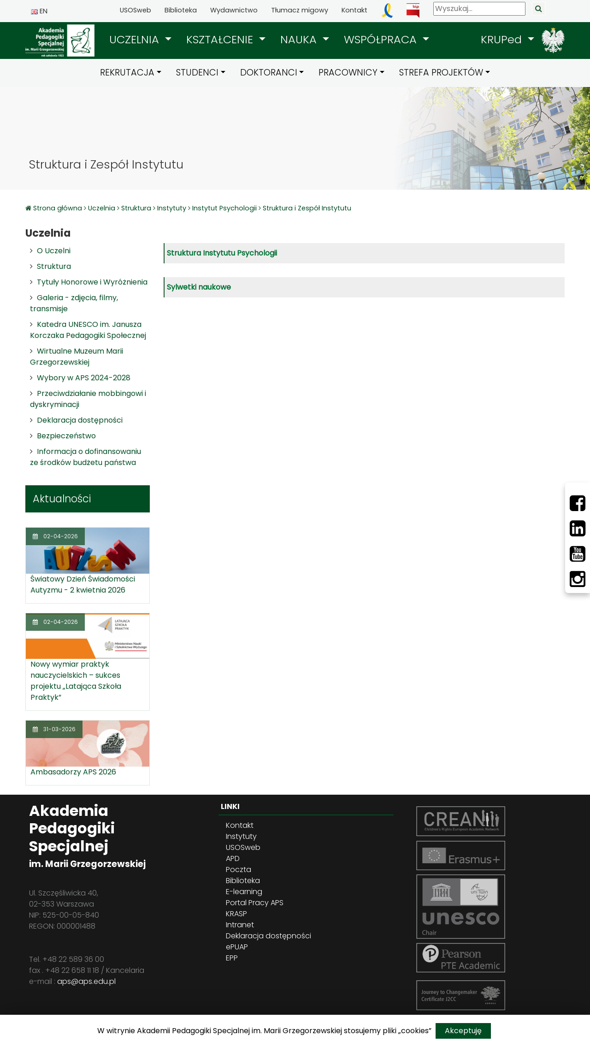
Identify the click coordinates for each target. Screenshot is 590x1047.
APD (233, 858)
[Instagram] (577, 579)
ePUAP (237, 947)
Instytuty (171, 208)
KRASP (236, 913)
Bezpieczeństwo (66, 435)
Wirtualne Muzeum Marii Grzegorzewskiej (76, 356)
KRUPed (503, 39)
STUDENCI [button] (197, 72)
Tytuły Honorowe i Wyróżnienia (92, 282)
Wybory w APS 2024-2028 (83, 377)
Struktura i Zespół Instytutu (307, 208)
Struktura (136, 208)
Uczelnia (101, 208)
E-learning (244, 891)
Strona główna (58, 208)
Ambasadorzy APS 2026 (73, 772)
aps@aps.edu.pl (86, 981)
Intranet (240, 924)
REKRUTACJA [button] (127, 72)
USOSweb (135, 10)
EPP (232, 958)
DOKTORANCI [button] (268, 72)
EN (39, 11)
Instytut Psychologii (224, 208)
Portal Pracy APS (254, 902)
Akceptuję (463, 1030)
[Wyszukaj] (479, 9)
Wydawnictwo (234, 10)
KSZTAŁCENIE (221, 39)
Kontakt (354, 10)
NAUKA (300, 39)
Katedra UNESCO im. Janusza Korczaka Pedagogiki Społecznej (88, 330)
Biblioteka (181, 10)
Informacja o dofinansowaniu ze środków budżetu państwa (85, 457)
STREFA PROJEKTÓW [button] (441, 72)
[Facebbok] (577, 503)
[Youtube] (577, 554)
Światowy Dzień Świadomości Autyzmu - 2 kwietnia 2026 (82, 584)
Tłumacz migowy (299, 10)
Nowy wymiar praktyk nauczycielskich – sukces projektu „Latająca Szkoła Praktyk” (75, 681)
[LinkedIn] (577, 528)
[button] (140, 40)
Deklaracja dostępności (80, 420)
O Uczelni (54, 250)
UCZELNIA (135, 39)
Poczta (238, 869)
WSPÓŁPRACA (382, 39)
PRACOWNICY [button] (348, 72)
